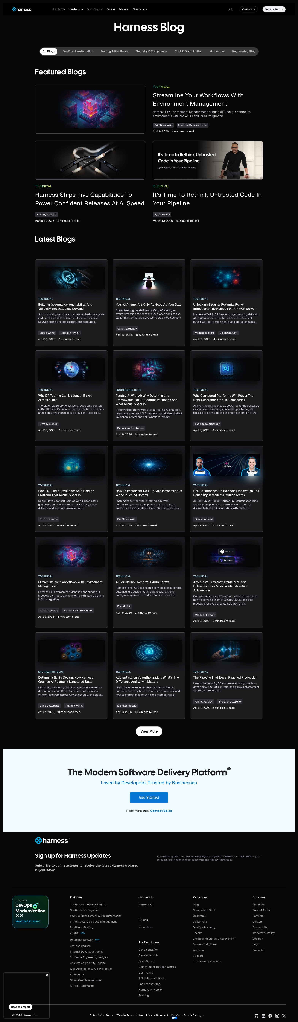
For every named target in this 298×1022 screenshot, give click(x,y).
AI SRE (74, 933)
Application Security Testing (88, 963)
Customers (76, 9)
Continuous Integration (84, 910)
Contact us (248, 9)
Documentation (148, 949)
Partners (258, 916)
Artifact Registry (80, 946)
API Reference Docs (152, 978)
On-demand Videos (205, 944)
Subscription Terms (101, 1015)
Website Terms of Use (129, 1015)
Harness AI (146, 904)
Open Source (95, 9)
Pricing (110, 9)
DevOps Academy (204, 927)
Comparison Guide (204, 910)
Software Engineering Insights (89, 957)
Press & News (261, 910)
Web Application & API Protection (91, 968)
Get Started (149, 797)
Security (258, 938)
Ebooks (197, 933)
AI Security (77, 974)
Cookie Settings (193, 1015)
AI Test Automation (82, 986)
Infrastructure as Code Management (93, 921)
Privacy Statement (157, 1015)
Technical (161, 87)
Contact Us (260, 927)
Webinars (198, 950)
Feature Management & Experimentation (96, 916)
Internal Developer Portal (86, 951)
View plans (146, 927)
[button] (59, 9)
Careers (258, 921)
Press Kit (258, 950)
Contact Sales (161, 811)
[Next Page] (149, 731)
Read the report (20, 1006)
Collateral (199, 916)
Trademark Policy (264, 933)
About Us (258, 904)
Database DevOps (81, 940)
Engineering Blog (149, 984)
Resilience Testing (81, 927)
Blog (196, 904)
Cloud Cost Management (86, 980)
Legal (256, 944)
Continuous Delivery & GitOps (89, 904)
